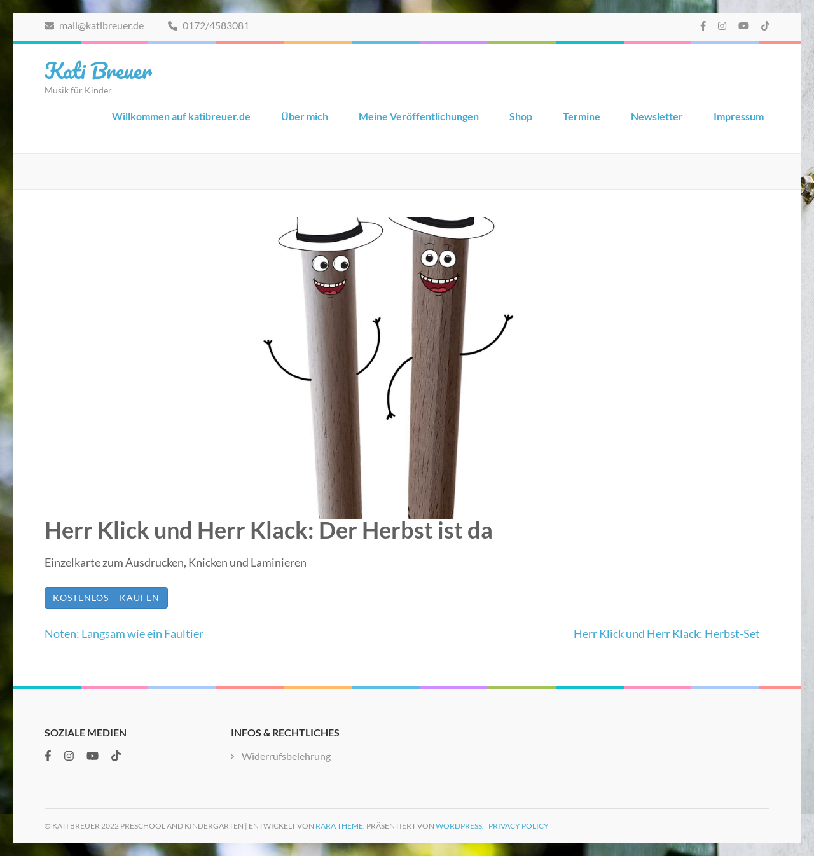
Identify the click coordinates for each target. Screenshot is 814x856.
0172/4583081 (208, 25)
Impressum (739, 116)
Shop (520, 116)
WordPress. (460, 826)
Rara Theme (339, 826)
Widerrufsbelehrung (286, 756)
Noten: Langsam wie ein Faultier (124, 633)
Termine (581, 116)
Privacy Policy (518, 826)
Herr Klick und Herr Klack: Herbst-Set (667, 633)
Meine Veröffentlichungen (419, 116)
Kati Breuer (98, 70)
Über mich (304, 116)
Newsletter (657, 116)
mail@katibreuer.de (94, 25)
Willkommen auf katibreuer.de (181, 116)
